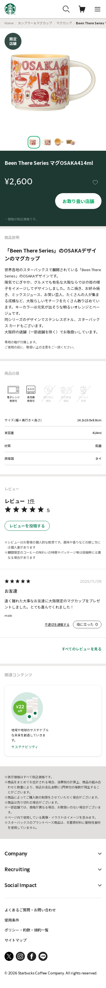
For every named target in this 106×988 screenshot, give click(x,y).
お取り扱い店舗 (78, 201)
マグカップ (64, 23)
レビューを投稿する (27, 525)
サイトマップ (16, 940)
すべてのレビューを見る (81, 649)
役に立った (87, 624)
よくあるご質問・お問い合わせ (30, 910)
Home (9, 23)
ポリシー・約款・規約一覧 (27, 930)
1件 (31, 501)
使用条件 (12, 920)
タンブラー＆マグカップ (35, 23)
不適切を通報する (57, 624)
